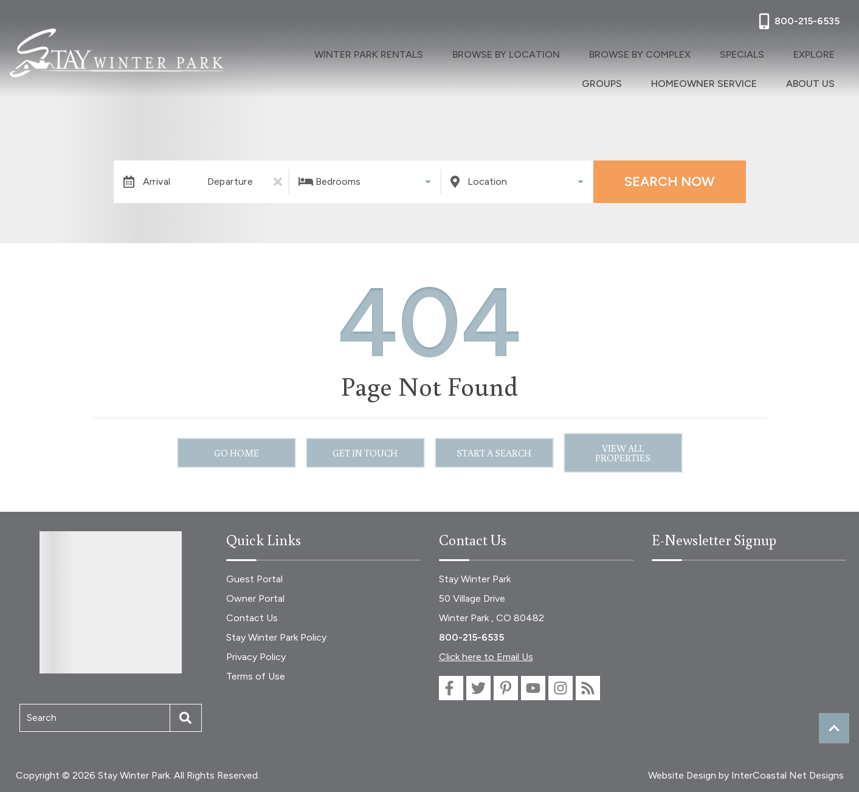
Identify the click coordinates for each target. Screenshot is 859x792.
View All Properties (622, 453)
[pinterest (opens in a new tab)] (506, 688)
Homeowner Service (705, 82)
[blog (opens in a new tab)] (588, 688)
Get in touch (365, 453)
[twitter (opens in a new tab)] (478, 688)
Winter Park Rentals (357, 54)
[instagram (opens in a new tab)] (560, 688)
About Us (813, 82)
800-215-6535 (471, 637)
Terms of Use (255, 676)
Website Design (682, 775)
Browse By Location (505, 54)
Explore (817, 54)
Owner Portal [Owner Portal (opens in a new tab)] (255, 598)
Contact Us (252, 618)
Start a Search (494, 453)
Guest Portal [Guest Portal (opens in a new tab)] (254, 579)
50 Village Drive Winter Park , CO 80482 (491, 608)
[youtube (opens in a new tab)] (533, 688)
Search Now (669, 181)
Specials (752, 54)
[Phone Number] (798, 21)
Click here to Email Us (486, 657)
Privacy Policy (256, 657)
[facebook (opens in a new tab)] (451, 688)
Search (42, 717)
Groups (603, 82)
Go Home (236, 453)
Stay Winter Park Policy (276, 637)
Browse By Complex (649, 54)
